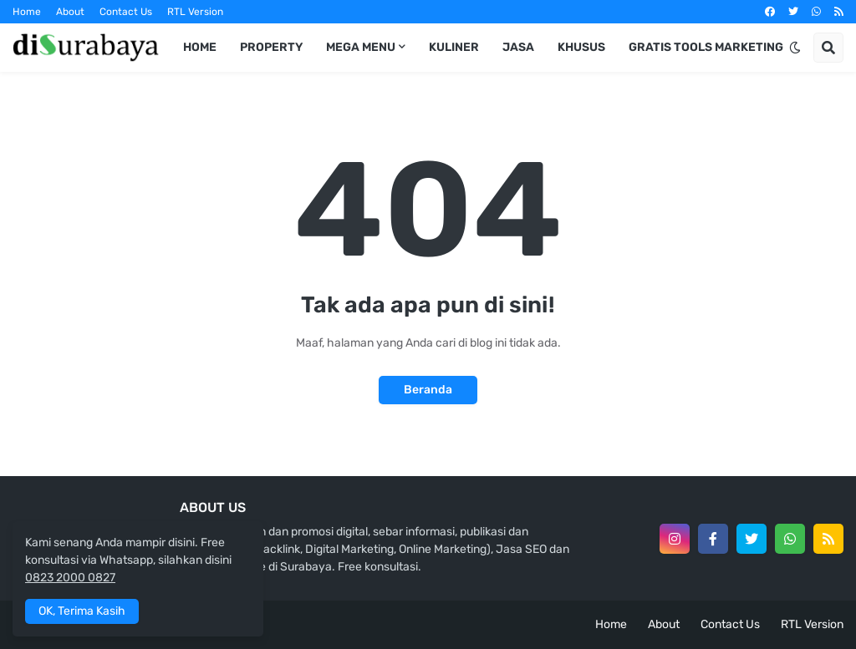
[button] (795, 48)
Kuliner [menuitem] (454, 47)
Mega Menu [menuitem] (360, 47)
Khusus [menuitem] (581, 47)
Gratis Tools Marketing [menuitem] (706, 47)
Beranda (428, 390)
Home (27, 12)
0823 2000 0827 (70, 577)
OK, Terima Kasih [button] (81, 611)
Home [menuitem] (200, 47)
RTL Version (195, 12)
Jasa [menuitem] (518, 47)
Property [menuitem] (271, 47)
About (70, 12)
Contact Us (125, 12)
